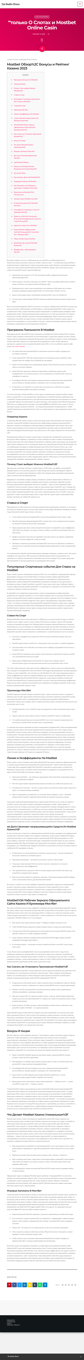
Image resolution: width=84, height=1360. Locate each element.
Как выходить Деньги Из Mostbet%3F (27, 198)
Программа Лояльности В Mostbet (26, 101)
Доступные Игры (20, 194)
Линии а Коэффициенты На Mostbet (26, 135)
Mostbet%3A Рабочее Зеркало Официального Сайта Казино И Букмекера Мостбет (24, 148)
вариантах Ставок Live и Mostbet (25, 247)
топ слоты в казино (18, 368)
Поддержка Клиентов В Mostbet (25, 203)
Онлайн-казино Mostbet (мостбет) (26, 220)
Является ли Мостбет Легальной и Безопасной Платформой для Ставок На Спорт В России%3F (27, 240)
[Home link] (11, 4)
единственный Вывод (21, 183)
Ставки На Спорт (20, 127)
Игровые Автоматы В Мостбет (24, 173)
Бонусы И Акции (20, 162)
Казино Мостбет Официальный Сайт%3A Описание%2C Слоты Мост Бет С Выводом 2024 (26, 253)
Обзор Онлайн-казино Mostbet (24, 260)
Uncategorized (42, 28)
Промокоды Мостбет (21, 131)
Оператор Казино (20, 105)
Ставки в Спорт (19, 116)
